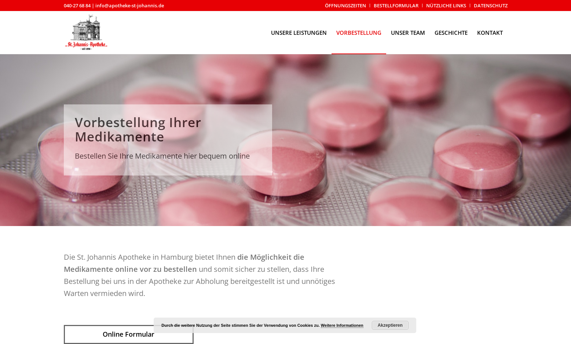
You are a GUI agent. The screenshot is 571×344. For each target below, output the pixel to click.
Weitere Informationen (342, 325)
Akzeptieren (390, 325)
